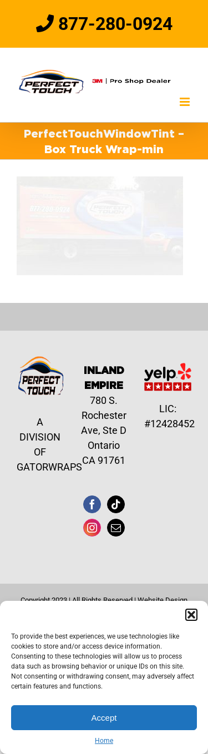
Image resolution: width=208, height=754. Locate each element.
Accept (104, 717)
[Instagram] (92, 528)
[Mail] (116, 528)
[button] (191, 614)
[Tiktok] (116, 504)
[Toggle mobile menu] (185, 102)
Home (104, 741)
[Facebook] (92, 504)
